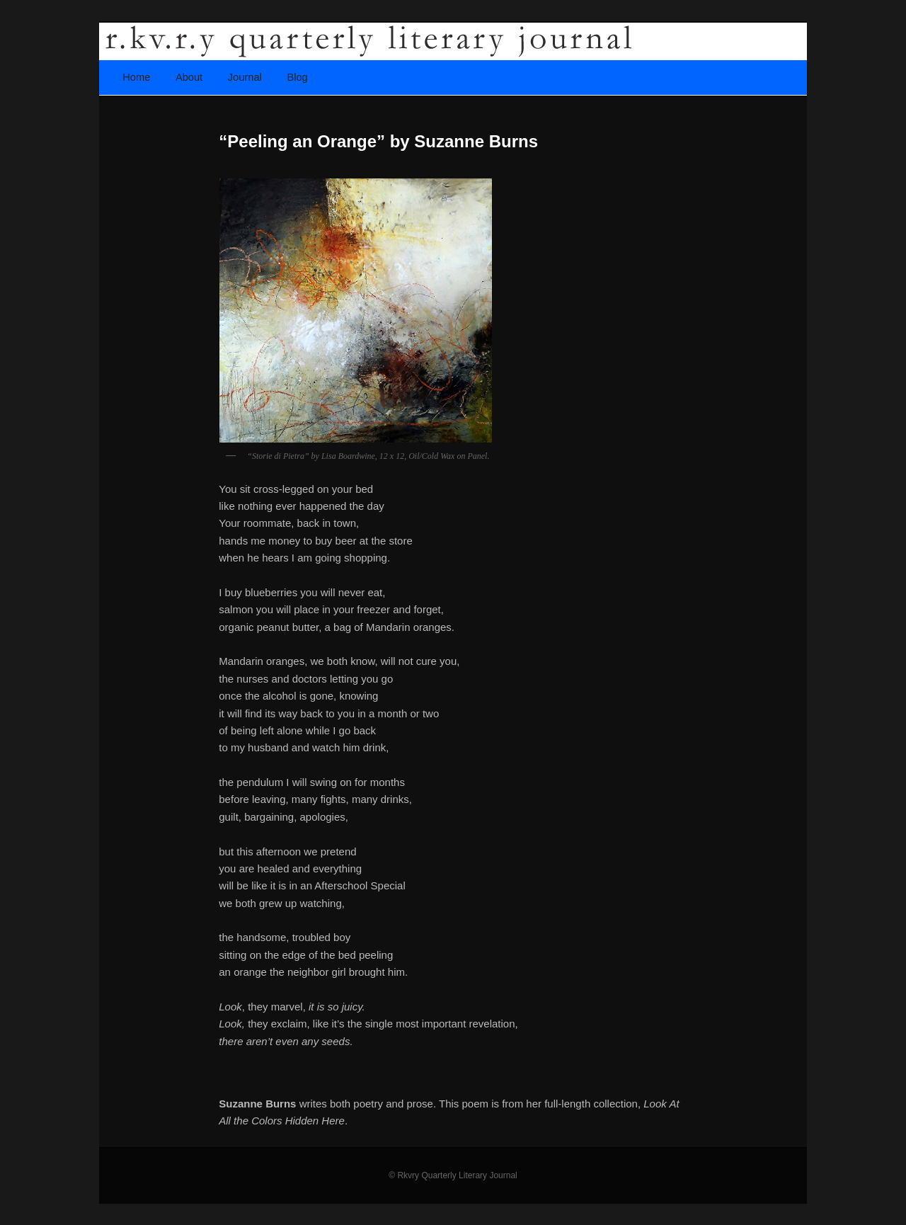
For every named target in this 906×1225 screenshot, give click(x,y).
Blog (297, 77)
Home (136, 77)
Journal (245, 77)
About (189, 77)
